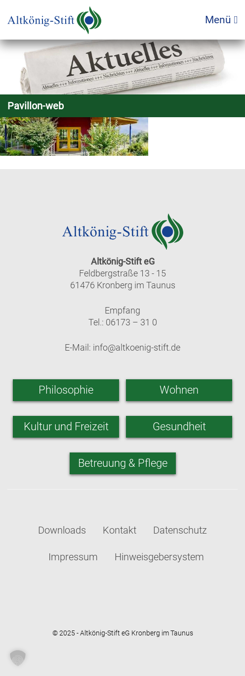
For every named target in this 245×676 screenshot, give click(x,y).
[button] (18, 658)
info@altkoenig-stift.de (136, 347)
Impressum (73, 557)
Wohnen (179, 390)
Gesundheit (179, 426)
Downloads (62, 530)
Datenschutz (180, 530)
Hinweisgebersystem (159, 557)
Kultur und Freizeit (66, 426)
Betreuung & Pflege (122, 463)
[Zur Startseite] (54, 17)
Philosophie (66, 390)
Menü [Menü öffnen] (221, 20)
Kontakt (119, 530)
